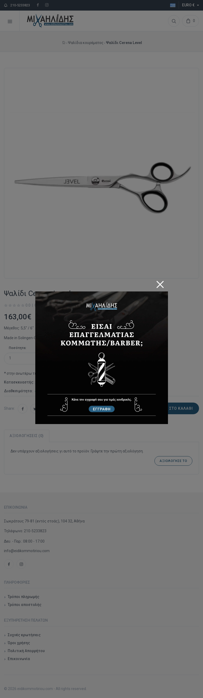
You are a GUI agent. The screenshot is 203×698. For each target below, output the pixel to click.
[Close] (160, 282)
